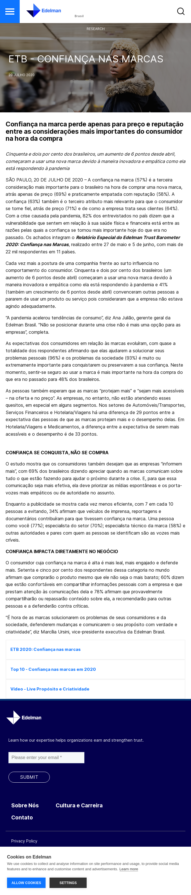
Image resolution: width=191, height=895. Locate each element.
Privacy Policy (24, 841)
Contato (22, 817)
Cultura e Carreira (79, 805)
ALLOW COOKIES (26, 883)
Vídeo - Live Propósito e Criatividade (49, 689)
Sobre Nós (25, 805)
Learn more (129, 869)
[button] (10, 11)
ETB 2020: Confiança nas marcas (45, 649)
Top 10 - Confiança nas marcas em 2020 (53, 669)
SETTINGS (68, 883)
